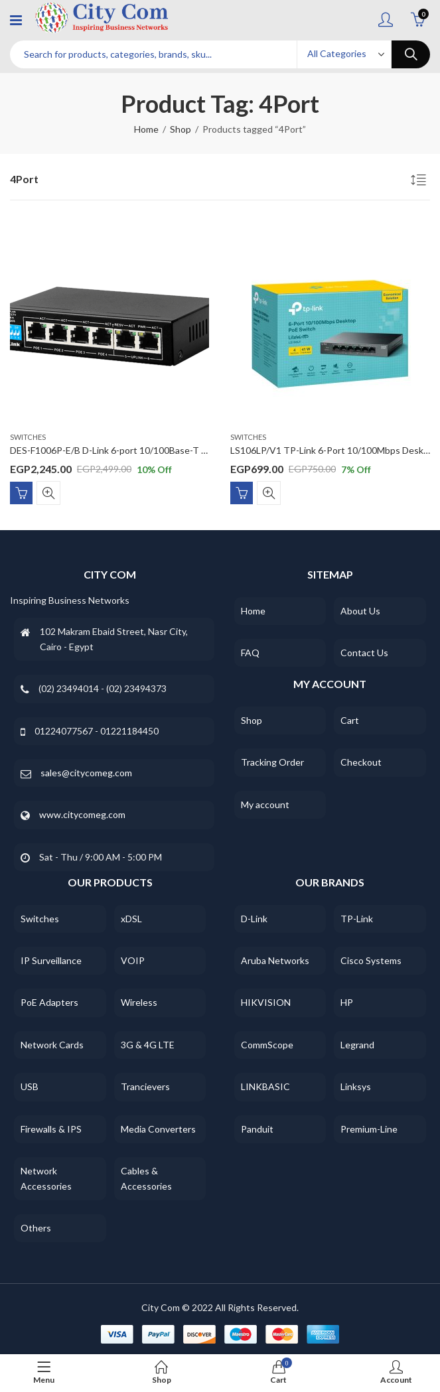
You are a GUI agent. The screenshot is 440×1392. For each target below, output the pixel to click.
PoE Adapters (49, 1002)
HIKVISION (266, 1002)
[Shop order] (420, 182)
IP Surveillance (51, 960)
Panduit (257, 1129)
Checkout (361, 762)
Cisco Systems (371, 960)
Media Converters (158, 1129)
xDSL (131, 918)
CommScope (267, 1044)
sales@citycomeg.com (86, 772)
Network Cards (52, 1044)
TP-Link (356, 918)
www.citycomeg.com (82, 814)
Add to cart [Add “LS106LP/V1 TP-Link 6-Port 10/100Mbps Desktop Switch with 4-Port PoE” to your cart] (241, 492)
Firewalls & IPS (51, 1129)
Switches (28, 437)
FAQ (250, 652)
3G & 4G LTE (148, 1044)
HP (346, 1002)
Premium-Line (369, 1129)
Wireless (139, 1002)
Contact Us (364, 652)
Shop (180, 129)
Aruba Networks (275, 960)
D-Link (254, 918)
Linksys (355, 1086)
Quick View (48, 492)
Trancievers (145, 1086)
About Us (360, 610)
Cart (349, 720)
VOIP (133, 960)
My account (265, 804)
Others (36, 1227)
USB (29, 1086)
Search (411, 54)
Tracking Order (272, 762)
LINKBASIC (265, 1086)
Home (146, 129)
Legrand (357, 1044)
